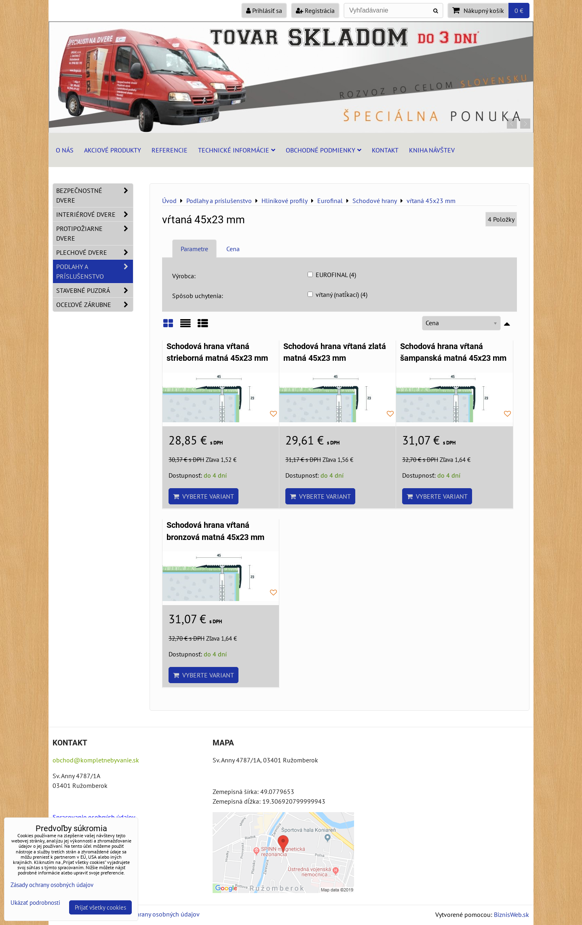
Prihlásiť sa (264, 10)
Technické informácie (236, 150)
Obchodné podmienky (323, 150)
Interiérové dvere (94, 214)
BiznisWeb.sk (511, 914)
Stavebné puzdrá (94, 290)
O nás (65, 150)
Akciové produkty (112, 150)
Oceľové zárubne (94, 304)
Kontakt (385, 150)
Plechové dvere (94, 252)
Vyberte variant (203, 496)
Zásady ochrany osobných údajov (154, 914)
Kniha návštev (432, 150)
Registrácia (315, 10)
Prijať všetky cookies (100, 907)
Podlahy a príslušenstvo (94, 271)
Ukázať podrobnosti (35, 903)
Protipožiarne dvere (94, 233)
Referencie (170, 150)
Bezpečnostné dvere (94, 195)
